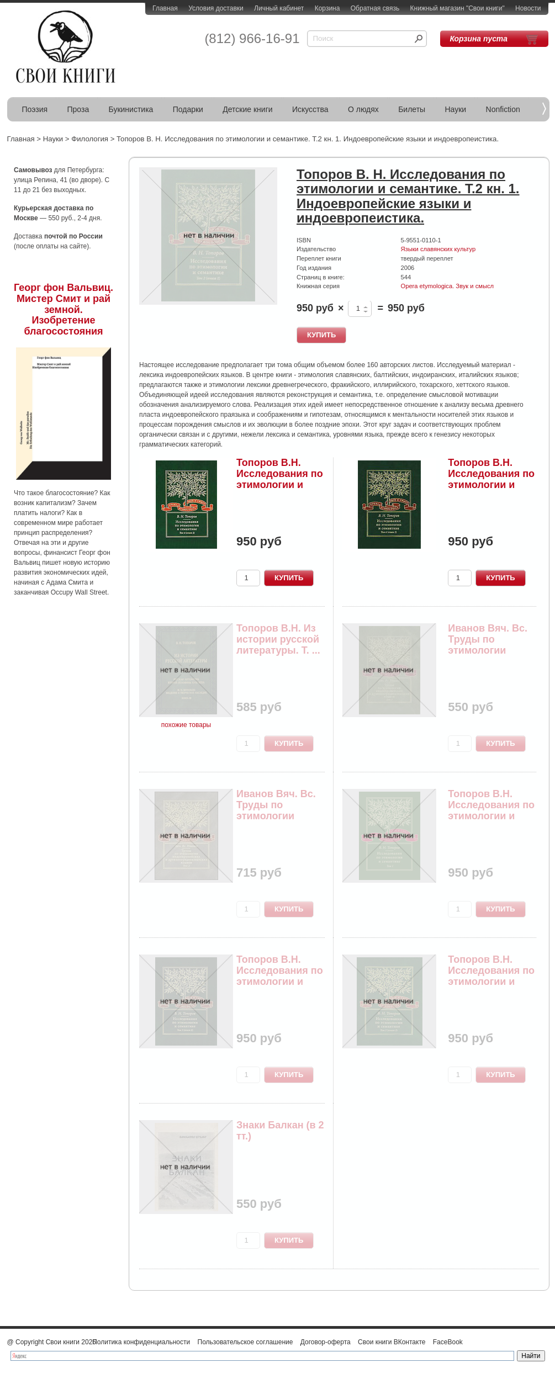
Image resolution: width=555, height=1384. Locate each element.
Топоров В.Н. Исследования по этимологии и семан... (279, 479)
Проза (78, 109)
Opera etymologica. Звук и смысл (447, 286)
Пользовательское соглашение (245, 1342)
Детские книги (247, 109)
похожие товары (186, 725)
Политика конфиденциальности (141, 1342)
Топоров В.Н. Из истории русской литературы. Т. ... (278, 639)
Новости (528, 8)
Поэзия (35, 109)
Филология (89, 139)
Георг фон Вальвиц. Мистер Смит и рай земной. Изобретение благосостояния (63, 309)
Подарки (188, 109)
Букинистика (131, 109)
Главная (165, 8)
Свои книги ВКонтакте (391, 1342)
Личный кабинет (279, 8)
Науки (456, 109)
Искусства (310, 109)
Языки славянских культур (438, 249)
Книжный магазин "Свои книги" (457, 8)
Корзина (327, 8)
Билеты (411, 109)
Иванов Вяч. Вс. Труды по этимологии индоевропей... (487, 644)
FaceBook (448, 1342)
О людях (363, 109)
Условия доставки (216, 8)
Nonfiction (503, 109)
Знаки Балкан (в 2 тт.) (280, 1131)
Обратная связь (375, 8)
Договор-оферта (325, 1342)
